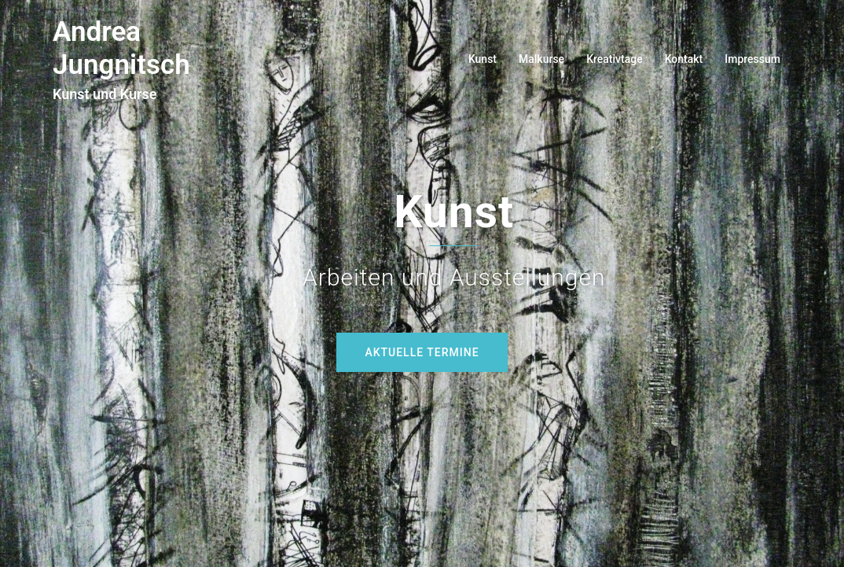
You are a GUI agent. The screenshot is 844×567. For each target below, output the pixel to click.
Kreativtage (614, 59)
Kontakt (684, 59)
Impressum (752, 59)
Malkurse (541, 59)
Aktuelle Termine (422, 352)
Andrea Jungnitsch (121, 48)
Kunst (482, 59)
